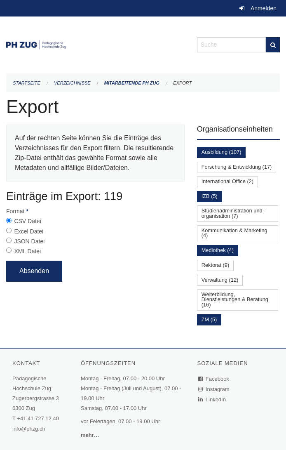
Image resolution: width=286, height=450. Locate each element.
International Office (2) (227, 181)
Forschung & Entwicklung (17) (237, 167)
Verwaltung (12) (220, 280)
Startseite (26, 82)
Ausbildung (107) (221, 152)
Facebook (214, 379)
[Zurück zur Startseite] (95, 43)
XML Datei (27, 251)
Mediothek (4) (218, 250)
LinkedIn (212, 399)
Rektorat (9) (216, 265)
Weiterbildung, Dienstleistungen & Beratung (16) (235, 299)
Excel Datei (28, 231)
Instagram (214, 389)
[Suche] (273, 44)
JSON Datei (29, 241)
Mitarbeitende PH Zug (131, 82)
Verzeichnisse (72, 82)
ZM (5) (209, 319)
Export (182, 82)
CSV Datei (27, 221)
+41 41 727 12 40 (38, 418)
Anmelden (264, 8)
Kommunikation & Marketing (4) (234, 233)
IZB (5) (210, 196)
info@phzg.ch (28, 429)
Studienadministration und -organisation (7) (234, 213)
